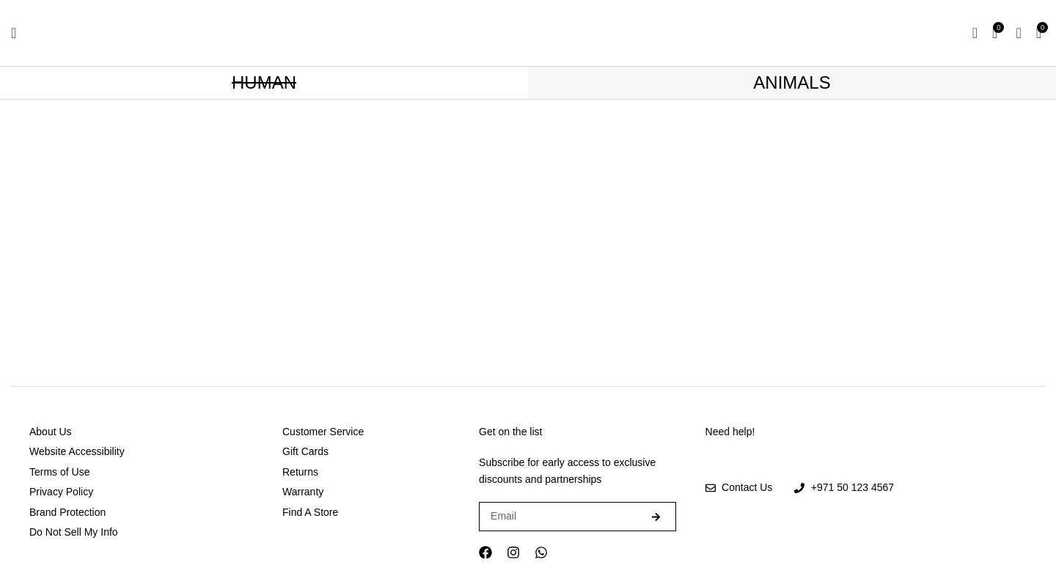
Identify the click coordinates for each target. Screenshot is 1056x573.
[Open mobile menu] (13, 33)
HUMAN (264, 82)
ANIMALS (791, 82)
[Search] (975, 33)
